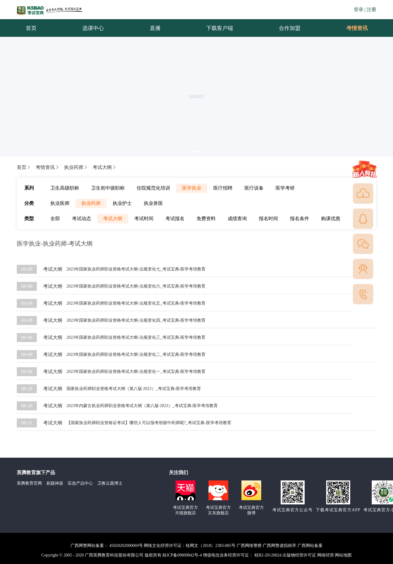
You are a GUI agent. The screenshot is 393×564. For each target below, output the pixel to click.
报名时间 (268, 218)
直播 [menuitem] (155, 28)
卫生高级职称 (64, 187)
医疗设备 (254, 187)
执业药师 (76, 167)
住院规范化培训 (153, 187)
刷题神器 (54, 483)
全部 (55, 218)
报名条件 (299, 218)
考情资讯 (352, 28)
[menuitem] (356, 28)
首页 (24, 167)
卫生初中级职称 (108, 187)
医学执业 (191, 187)
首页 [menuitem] (31, 28)
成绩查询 (237, 218)
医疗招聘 (222, 187)
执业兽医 (153, 203)
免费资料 (206, 218)
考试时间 (143, 218)
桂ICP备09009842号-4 (182, 555)
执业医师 (59, 203)
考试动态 (81, 218)
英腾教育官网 (29, 483)
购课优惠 (330, 218)
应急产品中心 (80, 483)
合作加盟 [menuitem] (289, 28)
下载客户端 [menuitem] (219, 28)
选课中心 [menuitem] (93, 28)
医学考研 (285, 187)
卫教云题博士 (110, 483)
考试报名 (175, 218)
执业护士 (122, 203)
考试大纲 (105, 167)
